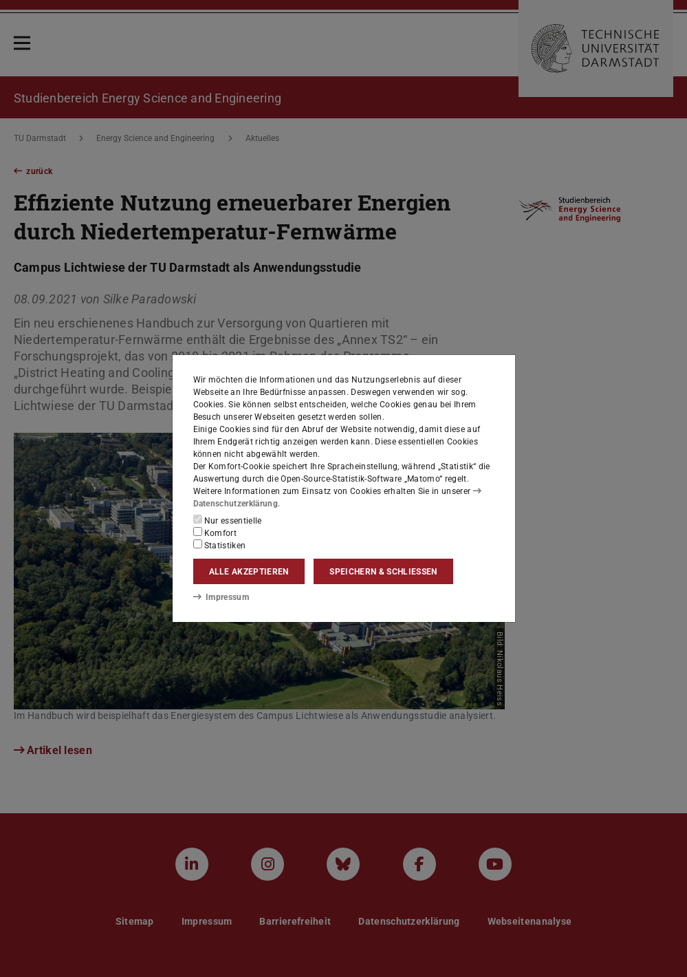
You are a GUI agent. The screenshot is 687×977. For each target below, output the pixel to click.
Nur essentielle (227, 520)
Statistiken (219, 544)
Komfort (215, 532)
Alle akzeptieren (249, 572)
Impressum (221, 597)
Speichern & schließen (383, 572)
